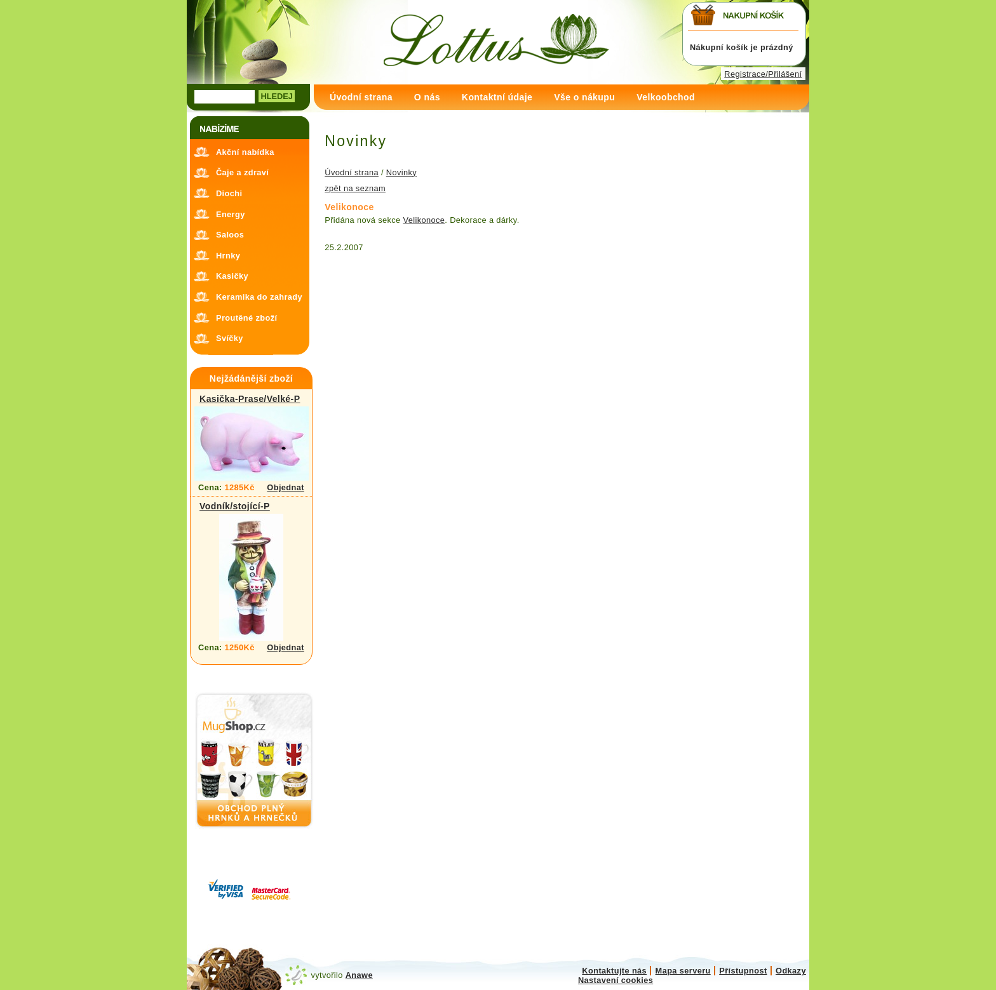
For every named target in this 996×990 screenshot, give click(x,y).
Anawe (359, 975)
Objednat (285, 487)
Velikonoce (424, 220)
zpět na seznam (355, 188)
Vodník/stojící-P (234, 506)
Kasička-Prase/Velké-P (249, 399)
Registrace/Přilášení (763, 74)
